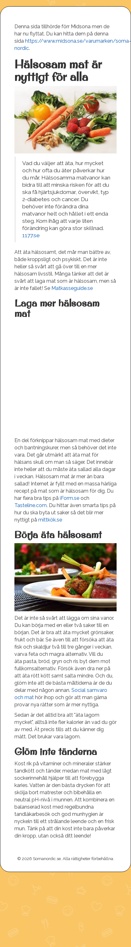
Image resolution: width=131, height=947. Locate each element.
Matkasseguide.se (72, 288)
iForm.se (69, 498)
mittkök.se (50, 520)
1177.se (31, 235)
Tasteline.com (30, 505)
